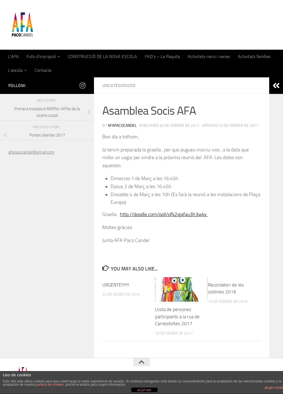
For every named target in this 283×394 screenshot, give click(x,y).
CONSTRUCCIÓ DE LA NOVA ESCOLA (102, 56)
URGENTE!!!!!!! (115, 285)
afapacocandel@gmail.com (31, 152)
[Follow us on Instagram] (82, 85)
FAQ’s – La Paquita (162, 56)
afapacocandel (122, 125)
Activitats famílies (254, 56)
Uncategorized (118, 85)
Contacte (43, 70)
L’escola (15, 70)
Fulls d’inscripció (41, 56)
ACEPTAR (144, 390)
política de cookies (50, 385)
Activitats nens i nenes (209, 56)
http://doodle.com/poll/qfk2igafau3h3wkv (164, 214)
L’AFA (13, 56)
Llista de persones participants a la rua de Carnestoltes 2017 (177, 316)
